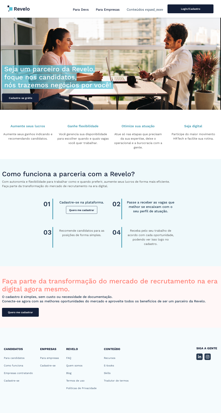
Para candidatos (14, 357)
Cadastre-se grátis (20, 97)
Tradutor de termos (116, 380)
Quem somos (74, 365)
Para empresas (49, 357)
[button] (145, 9)
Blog (68, 373)
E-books (109, 365)
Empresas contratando (18, 373)
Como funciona (13, 365)
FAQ (68, 357)
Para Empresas (108, 9)
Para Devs (81, 9)
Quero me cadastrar (81, 210)
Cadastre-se (11, 380)
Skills (107, 373)
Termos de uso (75, 380)
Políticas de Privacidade (81, 388)
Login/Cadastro (190, 8)
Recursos (109, 357)
